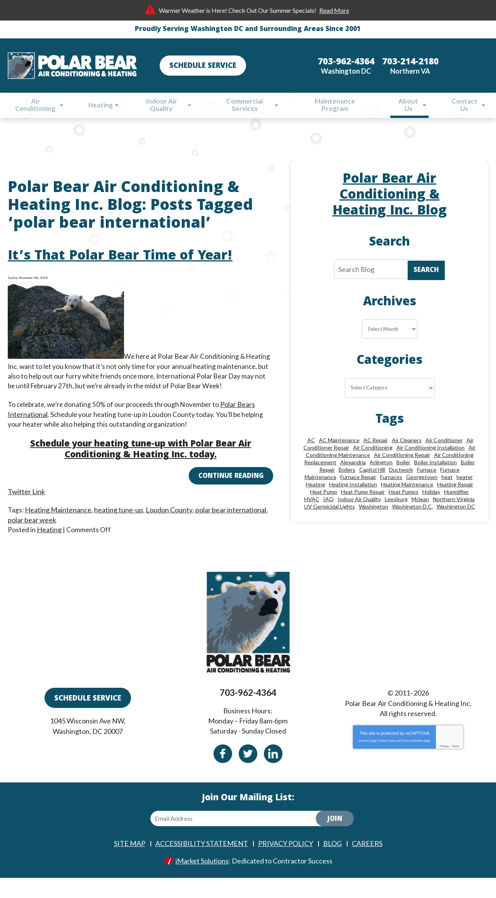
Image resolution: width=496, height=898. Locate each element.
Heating (49, 540)
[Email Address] (239, 839)
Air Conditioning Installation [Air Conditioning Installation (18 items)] (430, 465)
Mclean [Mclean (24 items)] (420, 516)
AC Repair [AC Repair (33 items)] (375, 457)
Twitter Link (26, 502)
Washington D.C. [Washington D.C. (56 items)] (412, 524)
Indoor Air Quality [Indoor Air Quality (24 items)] (359, 516)
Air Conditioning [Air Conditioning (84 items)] (373, 465)
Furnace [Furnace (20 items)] (426, 487)
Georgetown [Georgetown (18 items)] (421, 494)
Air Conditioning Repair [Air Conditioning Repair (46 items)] (402, 472)
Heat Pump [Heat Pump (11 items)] (323, 509)
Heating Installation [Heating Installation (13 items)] (353, 501)
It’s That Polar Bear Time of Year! (120, 267)
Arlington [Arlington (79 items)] (381, 479)
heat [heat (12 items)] (447, 494)
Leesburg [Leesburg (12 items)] (396, 516)
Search (426, 278)
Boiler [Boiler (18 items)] (403, 479)
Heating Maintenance (58, 521)
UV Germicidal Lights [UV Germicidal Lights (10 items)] (329, 524)
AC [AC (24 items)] (311, 457)
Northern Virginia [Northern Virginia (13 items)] (454, 516)
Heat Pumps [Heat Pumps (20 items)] (403, 509)
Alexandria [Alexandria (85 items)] (353, 479)
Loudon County (169, 521)
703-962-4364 (248, 715)
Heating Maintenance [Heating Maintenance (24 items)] (407, 501)
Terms (455, 766)
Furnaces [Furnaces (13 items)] (391, 494)
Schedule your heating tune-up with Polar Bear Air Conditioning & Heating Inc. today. (140, 463)
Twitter (248, 773)
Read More (334, 10)
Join (334, 840)
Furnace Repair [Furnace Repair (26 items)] (358, 494)
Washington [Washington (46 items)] (373, 524)
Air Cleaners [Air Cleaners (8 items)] (407, 457)
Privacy (444, 766)
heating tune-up (119, 521)
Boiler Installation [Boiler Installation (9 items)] (435, 479)
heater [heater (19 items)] (464, 494)
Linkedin (273, 773)
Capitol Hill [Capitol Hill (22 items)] (372, 487)
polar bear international (230, 521)
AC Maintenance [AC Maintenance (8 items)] (339, 457)
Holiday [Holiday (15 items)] (431, 509)
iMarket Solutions (202, 881)
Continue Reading (231, 489)
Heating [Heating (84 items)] (315, 501)
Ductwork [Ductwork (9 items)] (401, 487)
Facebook (223, 773)
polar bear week (32, 530)
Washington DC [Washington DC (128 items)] (456, 524)
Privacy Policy (386, 761)
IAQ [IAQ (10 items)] (328, 516)
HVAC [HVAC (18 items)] (311, 516)
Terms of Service (412, 761)
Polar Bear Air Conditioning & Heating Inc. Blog (389, 200)
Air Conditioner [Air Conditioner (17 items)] (444, 457)
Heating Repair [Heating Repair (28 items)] (455, 501)
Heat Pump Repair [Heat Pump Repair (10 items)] (363, 509)
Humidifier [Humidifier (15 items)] (456, 509)
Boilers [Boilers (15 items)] (347, 487)
